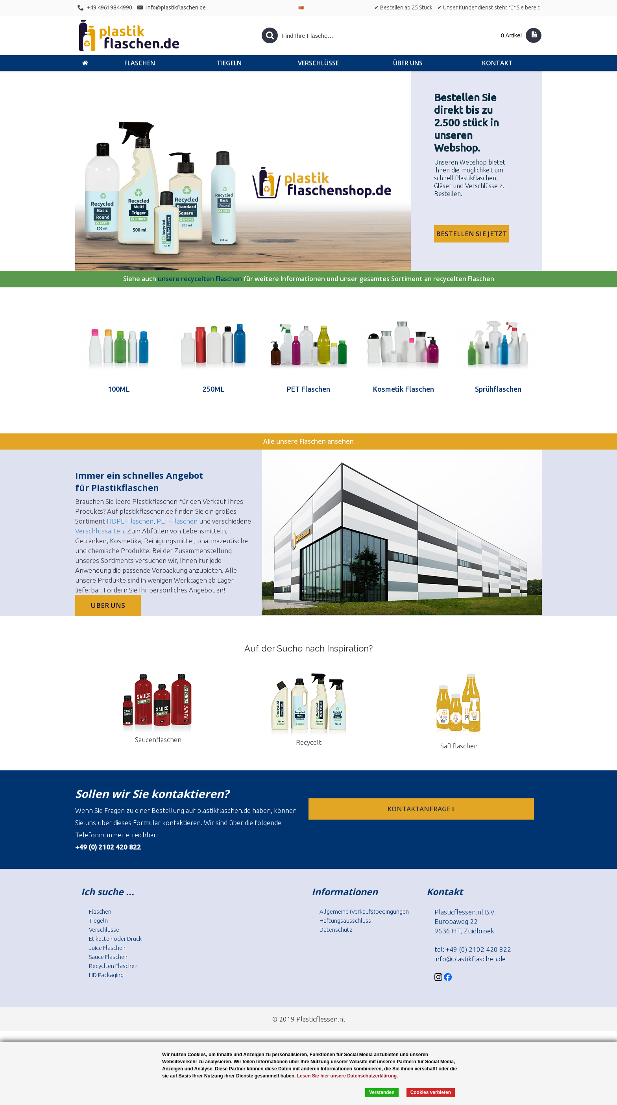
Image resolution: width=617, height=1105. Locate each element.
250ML (214, 389)
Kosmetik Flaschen (403, 389)
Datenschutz (336, 929)
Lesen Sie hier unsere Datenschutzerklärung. (347, 1076)
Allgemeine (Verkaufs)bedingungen (364, 911)
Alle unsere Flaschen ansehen (308, 441)
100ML (119, 389)
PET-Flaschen (177, 521)
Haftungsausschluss (345, 920)
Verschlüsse (104, 929)
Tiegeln (98, 920)
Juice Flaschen (107, 947)
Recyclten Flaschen (113, 965)
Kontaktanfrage (421, 808)
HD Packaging (106, 975)
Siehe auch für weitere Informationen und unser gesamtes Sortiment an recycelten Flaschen (308, 279)
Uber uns (108, 605)
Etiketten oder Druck (115, 938)
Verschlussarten (99, 531)
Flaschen (100, 911)
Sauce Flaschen (108, 956)
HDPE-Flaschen (130, 521)
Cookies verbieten (430, 1092)
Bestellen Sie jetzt (471, 233)
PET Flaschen (308, 389)
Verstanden (382, 1092)
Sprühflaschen (498, 389)
